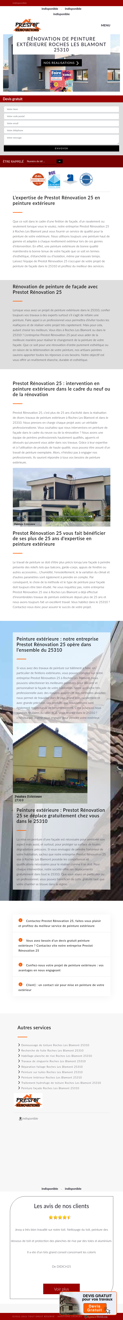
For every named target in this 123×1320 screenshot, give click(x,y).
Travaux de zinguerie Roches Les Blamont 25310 (52, 1061)
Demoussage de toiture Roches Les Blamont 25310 (53, 1045)
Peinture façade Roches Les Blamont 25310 (48, 1088)
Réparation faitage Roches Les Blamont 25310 (50, 1066)
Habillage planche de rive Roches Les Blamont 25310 (55, 1055)
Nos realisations (62, 63)
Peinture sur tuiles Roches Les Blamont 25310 (50, 1072)
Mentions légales (70, 1316)
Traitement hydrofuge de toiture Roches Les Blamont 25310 (59, 1082)
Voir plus (61, 1289)
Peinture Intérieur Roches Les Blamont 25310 (50, 1077)
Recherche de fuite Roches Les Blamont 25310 (51, 1050)
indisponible (50, 8)
